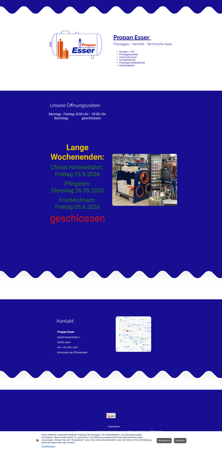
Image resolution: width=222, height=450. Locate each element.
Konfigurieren (48, 446)
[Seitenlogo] (111, 415)
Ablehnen (180, 440)
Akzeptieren (164, 440)
